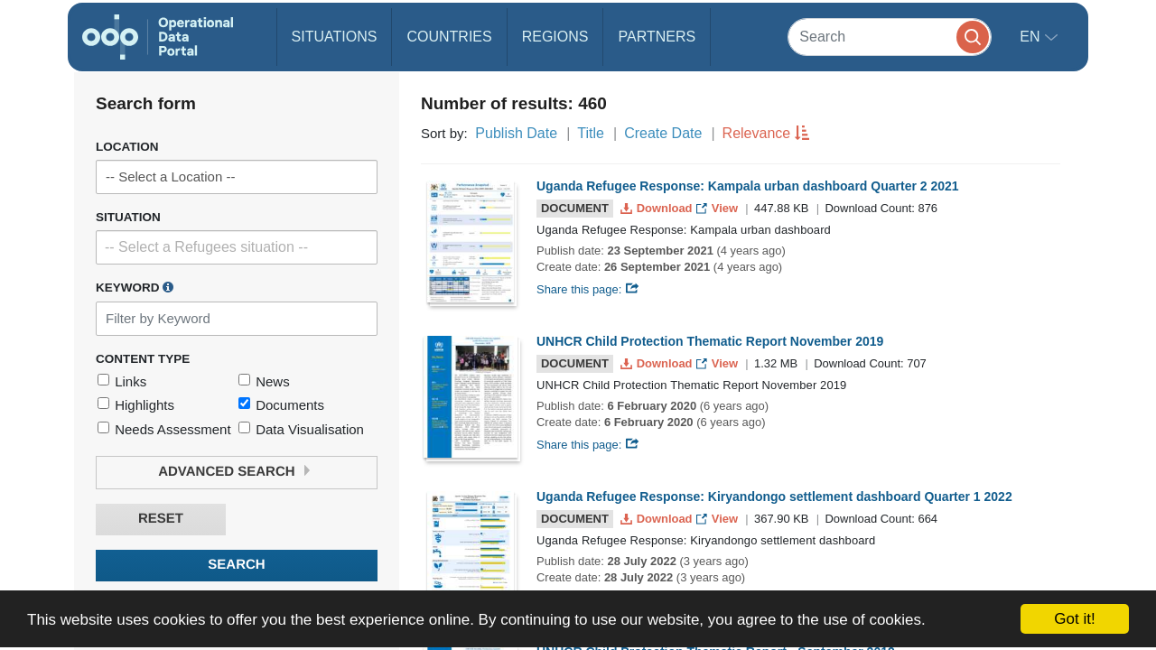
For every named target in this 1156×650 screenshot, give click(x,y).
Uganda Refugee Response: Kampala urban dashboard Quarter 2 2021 (747, 186)
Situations (335, 36)
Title (590, 133)
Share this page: (587, 289)
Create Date (663, 133)
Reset (160, 518)
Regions (555, 36)
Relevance (756, 133)
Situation (128, 217)
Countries (448, 36)
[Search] (890, 36)
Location (127, 146)
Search (236, 564)
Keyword (134, 287)
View (718, 208)
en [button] (1032, 36)
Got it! (1074, 618)
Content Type (143, 359)
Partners (656, 36)
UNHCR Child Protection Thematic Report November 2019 (709, 341)
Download (657, 208)
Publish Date (516, 133)
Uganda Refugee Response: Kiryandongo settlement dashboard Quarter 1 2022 (774, 496)
